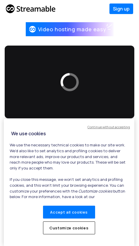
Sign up (121, 9)
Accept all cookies (69, 212)
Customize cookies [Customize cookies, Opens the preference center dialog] (68, 228)
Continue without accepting (108, 127)
